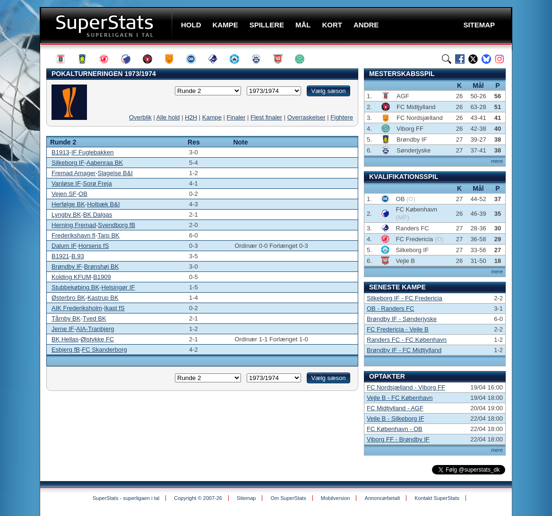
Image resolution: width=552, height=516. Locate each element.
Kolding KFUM (71, 276)
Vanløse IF (66, 183)
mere (497, 161)
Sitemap (246, 498)
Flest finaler (266, 117)
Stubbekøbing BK (75, 287)
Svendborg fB (116, 224)
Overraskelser (306, 117)
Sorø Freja (97, 183)
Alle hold (168, 117)
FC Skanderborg (104, 349)
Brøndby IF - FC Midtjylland (404, 350)
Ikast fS (114, 308)
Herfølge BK (68, 204)
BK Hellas (65, 339)
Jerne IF (63, 328)
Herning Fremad (74, 224)
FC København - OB (395, 428)
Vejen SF (64, 193)
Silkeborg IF (68, 162)
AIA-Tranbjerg (95, 328)
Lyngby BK (66, 214)
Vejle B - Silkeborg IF (395, 418)
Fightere (341, 117)
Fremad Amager (73, 173)
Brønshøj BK (101, 266)
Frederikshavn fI (73, 235)
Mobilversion (335, 498)
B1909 (102, 276)
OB (82, 193)
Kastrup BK (103, 297)
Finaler (236, 117)
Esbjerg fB (66, 349)
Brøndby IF (67, 266)
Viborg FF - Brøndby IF (398, 439)
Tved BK (94, 318)
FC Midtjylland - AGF (395, 408)
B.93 (77, 256)
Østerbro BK (69, 297)
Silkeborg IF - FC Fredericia (404, 298)
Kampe (212, 117)
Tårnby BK (66, 318)
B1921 (60, 256)
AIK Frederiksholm (77, 308)
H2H (191, 117)
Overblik (140, 117)
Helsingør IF (118, 287)
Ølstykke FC (97, 339)
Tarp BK (109, 235)
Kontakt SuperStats (436, 498)
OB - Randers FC (390, 308)
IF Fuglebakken (92, 152)
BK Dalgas (97, 214)
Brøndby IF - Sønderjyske (402, 318)
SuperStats (107, 25)
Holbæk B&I (103, 204)
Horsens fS (93, 245)
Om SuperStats (288, 498)
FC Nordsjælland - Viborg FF (406, 387)
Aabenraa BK (104, 162)
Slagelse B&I (115, 173)
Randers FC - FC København (407, 339)
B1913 (60, 152)
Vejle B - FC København (399, 397)
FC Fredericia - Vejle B (398, 329)
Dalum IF (64, 245)
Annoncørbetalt (382, 498)
